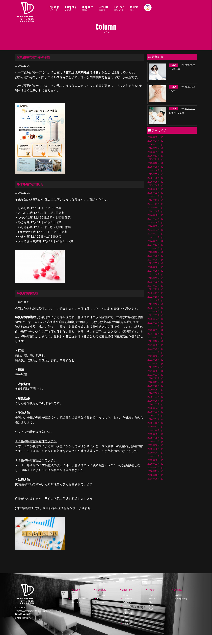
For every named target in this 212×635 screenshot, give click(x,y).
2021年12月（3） (156, 334)
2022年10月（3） (156, 296)
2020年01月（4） (156, 419)
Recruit (103, 8)
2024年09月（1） (156, 211)
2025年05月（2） (156, 181)
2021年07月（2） (156, 352)
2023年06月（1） (156, 267)
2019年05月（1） (156, 449)
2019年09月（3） (156, 434)
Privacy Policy (181, 598)
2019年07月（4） (156, 441)
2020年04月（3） (156, 408)
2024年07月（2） (156, 219)
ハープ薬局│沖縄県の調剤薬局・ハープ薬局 (27, 15)
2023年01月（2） (156, 285)
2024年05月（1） (156, 226)
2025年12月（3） (156, 155)
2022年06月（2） (156, 311)
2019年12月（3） (156, 423)
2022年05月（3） (156, 315)
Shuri (125, 595)
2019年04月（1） (156, 452)
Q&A (151, 609)
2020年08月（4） (156, 393)
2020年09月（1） (156, 389)
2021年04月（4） (156, 363)
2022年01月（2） (156, 330)
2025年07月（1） (156, 174)
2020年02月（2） (156, 415)
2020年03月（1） (156, 412)
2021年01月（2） (156, 374)
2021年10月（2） (156, 341)
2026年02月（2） (156, 148)
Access (100, 602)
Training (152, 605)
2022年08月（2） (156, 304)
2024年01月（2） (156, 241)
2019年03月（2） (156, 456)
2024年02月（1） (156, 237)
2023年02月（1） (156, 282)
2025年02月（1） (156, 192)
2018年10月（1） (156, 475)
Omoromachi (128, 620)
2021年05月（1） (156, 359)
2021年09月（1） (156, 345)
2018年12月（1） (156, 467)
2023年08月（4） (156, 259)
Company (70, 8)
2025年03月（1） (156, 189)
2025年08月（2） (156, 170)
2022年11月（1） (156, 293)
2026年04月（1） (156, 140)
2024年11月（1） (156, 204)
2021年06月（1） (156, 356)
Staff (151, 602)
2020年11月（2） (156, 382)
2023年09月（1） (156, 255)
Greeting (101, 595)
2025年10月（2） (156, 163)
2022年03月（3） (156, 322)
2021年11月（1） (156, 337)
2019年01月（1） (156, 463)
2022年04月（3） (156, 319)
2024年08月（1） (156, 215)
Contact (119, 8)
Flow (151, 595)
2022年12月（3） (156, 289)
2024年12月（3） (156, 200)
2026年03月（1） (156, 144)
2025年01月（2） (156, 196)
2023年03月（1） (156, 278)
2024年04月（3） (156, 230)
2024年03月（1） (156, 233)
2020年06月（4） (156, 400)
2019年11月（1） (156, 426)
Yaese (126, 616)
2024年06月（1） (156, 222)
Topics (74, 595)
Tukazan (127, 602)
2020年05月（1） (156, 404)
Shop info (87, 8)
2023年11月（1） (156, 248)
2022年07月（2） (156, 308)
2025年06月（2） (156, 178)
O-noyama (127, 613)
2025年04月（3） (156, 185)
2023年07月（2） (156, 263)
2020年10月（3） (156, 385)
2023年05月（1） (156, 270)
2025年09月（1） (156, 166)
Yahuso (126, 605)
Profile (100, 598)
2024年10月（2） (156, 207)
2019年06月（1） (156, 445)
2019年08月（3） (156, 438)
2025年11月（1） (156, 159)
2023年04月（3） (156, 274)
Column (134, 8)
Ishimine (127, 609)
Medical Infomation (79, 598)
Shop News (76, 602)
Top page (54, 8)
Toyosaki (127, 623)
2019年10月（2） (156, 430)
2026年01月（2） (156, 152)
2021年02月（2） (156, 371)
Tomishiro (127, 598)
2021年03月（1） (156, 367)
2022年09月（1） (156, 300)
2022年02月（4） (156, 326)
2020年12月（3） (156, 378)
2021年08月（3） (156, 348)
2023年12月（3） (156, 244)
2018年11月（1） (156, 471)
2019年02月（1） (156, 460)
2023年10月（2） (156, 252)
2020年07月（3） (156, 397)
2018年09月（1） (156, 478)
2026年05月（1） (156, 137)
